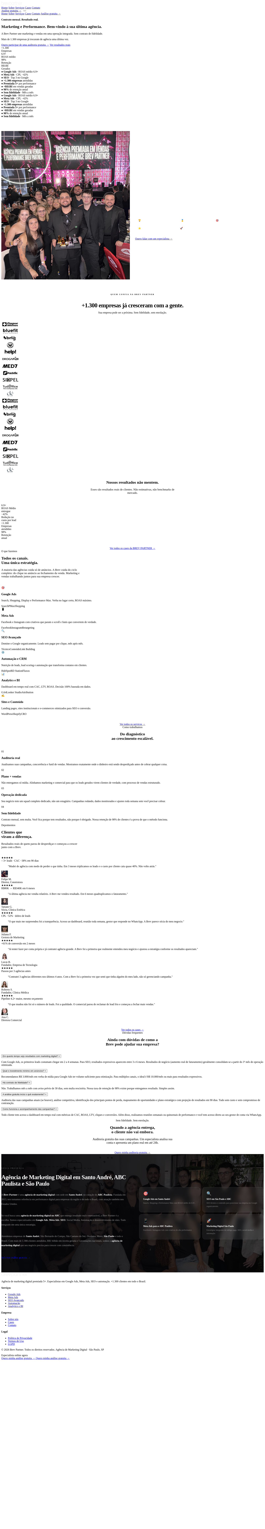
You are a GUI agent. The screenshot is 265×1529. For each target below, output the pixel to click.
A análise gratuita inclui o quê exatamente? (24, 1268)
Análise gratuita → (11, 10)
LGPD (11, 1517)
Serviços (19, 7)
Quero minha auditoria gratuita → (132, 1326)
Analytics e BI (15, 1479)
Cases (28, 7)
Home (4, 7)
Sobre (11, 7)
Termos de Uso (16, 1514)
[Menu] (24, 10)
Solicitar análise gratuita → (15, 1431)
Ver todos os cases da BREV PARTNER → (132, 721)
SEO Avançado (16, 1473)
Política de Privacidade (20, 1511)
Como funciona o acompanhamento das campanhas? (30, 1282)
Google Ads (14, 1467)
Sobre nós (13, 1492)
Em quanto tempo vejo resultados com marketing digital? (31, 1229)
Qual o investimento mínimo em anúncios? (24, 1244)
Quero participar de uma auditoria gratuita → (25, 218)
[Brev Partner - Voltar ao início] (11, 4)
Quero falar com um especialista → (154, 412)
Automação (14, 1476)
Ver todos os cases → (132, 1203)
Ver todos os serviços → (132, 897)
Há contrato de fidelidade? (16, 1256)
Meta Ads (13, 1470)
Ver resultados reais (60, 218)
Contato (36, 7)
